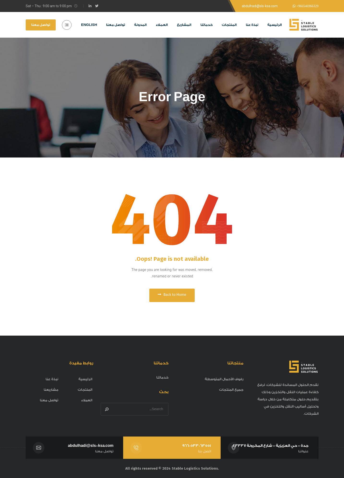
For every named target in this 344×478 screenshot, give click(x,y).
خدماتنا (162, 377)
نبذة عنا (52, 379)
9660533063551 (196, 445)
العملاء (86, 400)
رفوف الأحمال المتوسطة (224, 379)
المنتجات (85, 390)
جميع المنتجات (231, 390)
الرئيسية (85, 379)
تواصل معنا (40, 25)
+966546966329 (307, 6)
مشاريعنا (51, 390)
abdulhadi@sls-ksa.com (90, 445)
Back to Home (172, 294)
